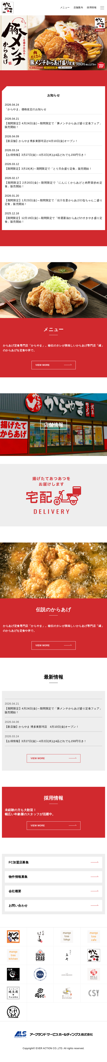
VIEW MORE (38, 758)
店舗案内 (78, 7)
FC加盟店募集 (19, 862)
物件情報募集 (18, 876)
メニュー (65, 7)
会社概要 (15, 891)
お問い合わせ (18, 905)
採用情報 (91, 7)
